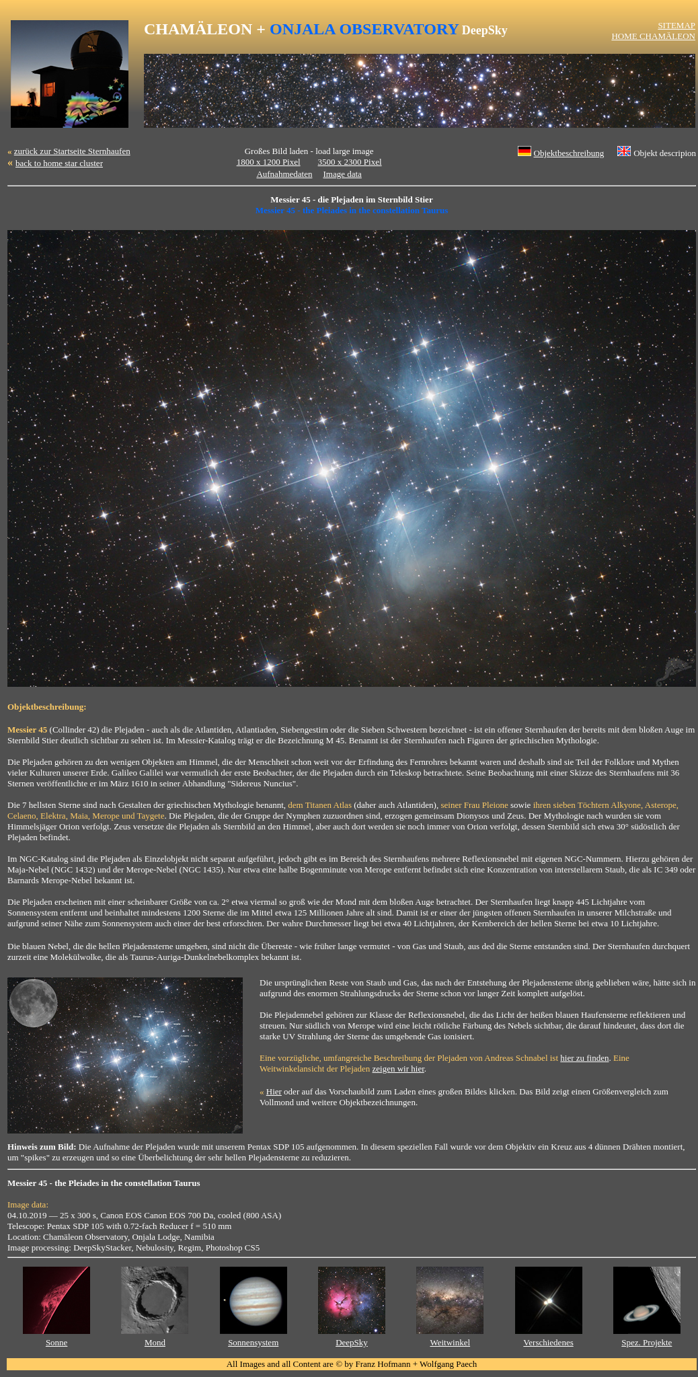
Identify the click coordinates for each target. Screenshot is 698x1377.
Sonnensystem (253, 1342)
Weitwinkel (450, 1342)
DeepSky (352, 1342)
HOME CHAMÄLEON (653, 36)
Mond (155, 1342)
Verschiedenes (548, 1342)
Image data (342, 174)
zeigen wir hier (398, 1069)
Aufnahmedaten (284, 174)
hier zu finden (584, 1058)
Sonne (57, 1342)
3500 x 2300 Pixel (350, 162)
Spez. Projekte (646, 1342)
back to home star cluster (59, 163)
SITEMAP (676, 25)
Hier (274, 1091)
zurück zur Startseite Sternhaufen (72, 151)
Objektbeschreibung (569, 153)
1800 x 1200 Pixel (269, 162)
